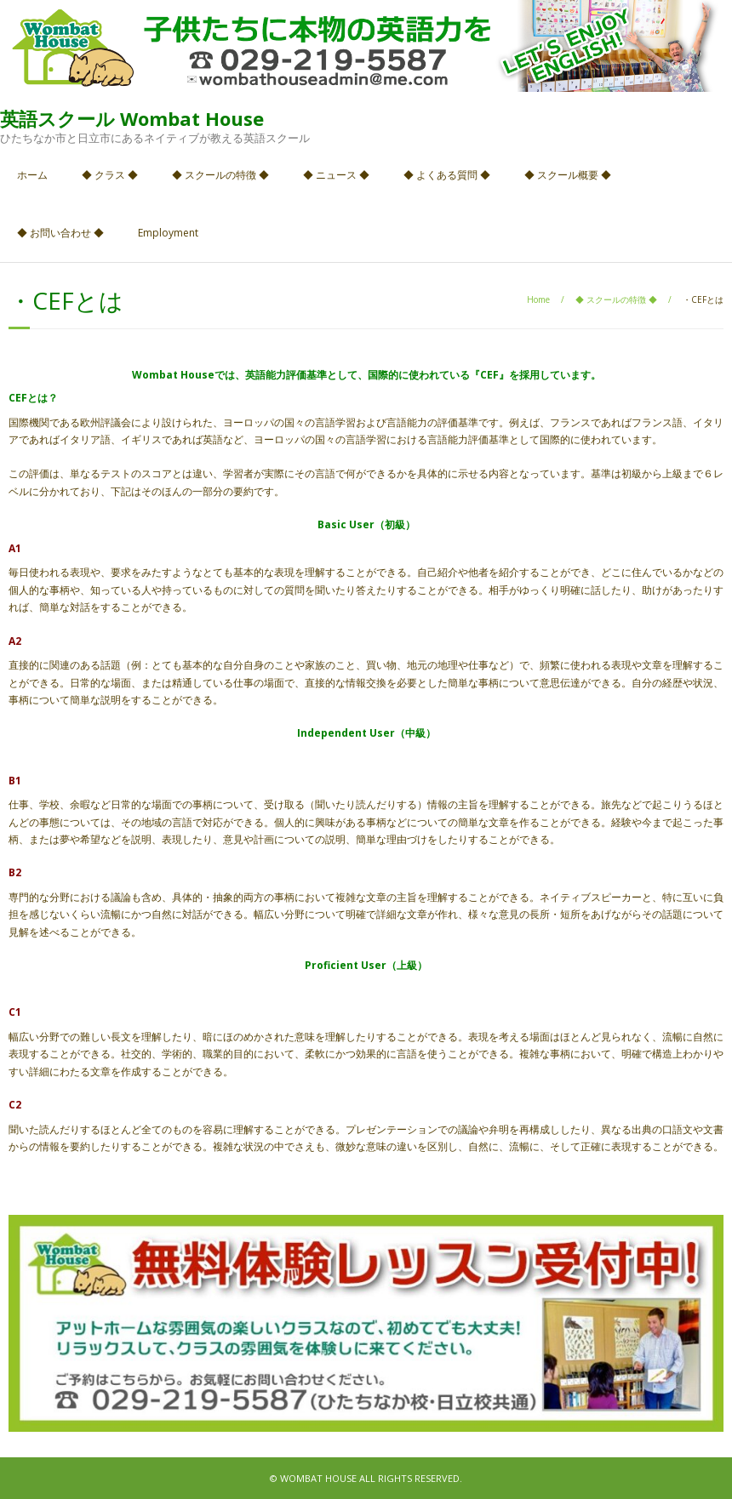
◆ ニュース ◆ (336, 175)
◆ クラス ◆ (110, 175)
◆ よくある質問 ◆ (446, 175)
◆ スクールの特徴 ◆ (220, 175)
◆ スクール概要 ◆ (567, 175)
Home (538, 299)
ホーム (32, 175)
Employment (168, 232)
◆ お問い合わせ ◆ (60, 232)
